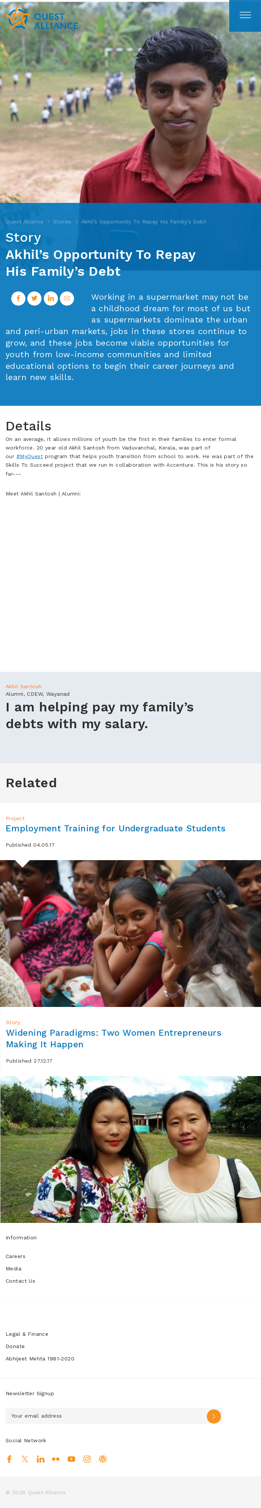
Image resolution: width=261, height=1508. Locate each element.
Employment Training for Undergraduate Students (120, 828)
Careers (15, 1256)
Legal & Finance (27, 1334)
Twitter (25, 1459)
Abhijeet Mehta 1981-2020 (40, 1359)
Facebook (9, 1459)
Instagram (87, 1459)
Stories (62, 222)
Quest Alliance (25, 222)
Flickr (56, 1459)
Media (13, 1268)
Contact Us (20, 1281)
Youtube (72, 1459)
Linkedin (40, 1459)
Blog (103, 1459)
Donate (15, 1346)
